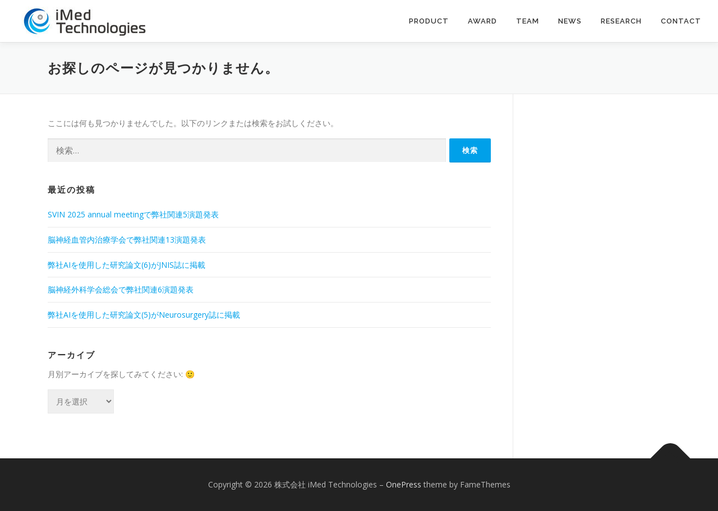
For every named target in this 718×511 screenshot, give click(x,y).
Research (621, 21)
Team (527, 21)
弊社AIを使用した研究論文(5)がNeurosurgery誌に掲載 (144, 314)
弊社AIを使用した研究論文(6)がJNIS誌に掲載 (126, 264)
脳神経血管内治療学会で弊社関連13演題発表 (127, 239)
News (570, 21)
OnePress (403, 484)
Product (429, 21)
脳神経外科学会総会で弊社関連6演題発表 (121, 289)
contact (681, 21)
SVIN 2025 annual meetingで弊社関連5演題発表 (133, 214)
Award (482, 21)
